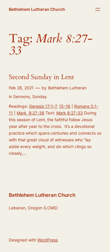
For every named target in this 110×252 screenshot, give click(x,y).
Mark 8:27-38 (30, 112)
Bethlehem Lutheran (67, 87)
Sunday (39, 96)
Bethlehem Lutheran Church (37, 9)
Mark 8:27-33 (69, 112)
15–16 (64, 106)
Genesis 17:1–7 (43, 106)
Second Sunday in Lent (41, 77)
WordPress (47, 239)
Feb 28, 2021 (21, 87)
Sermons (21, 96)
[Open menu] (97, 9)
